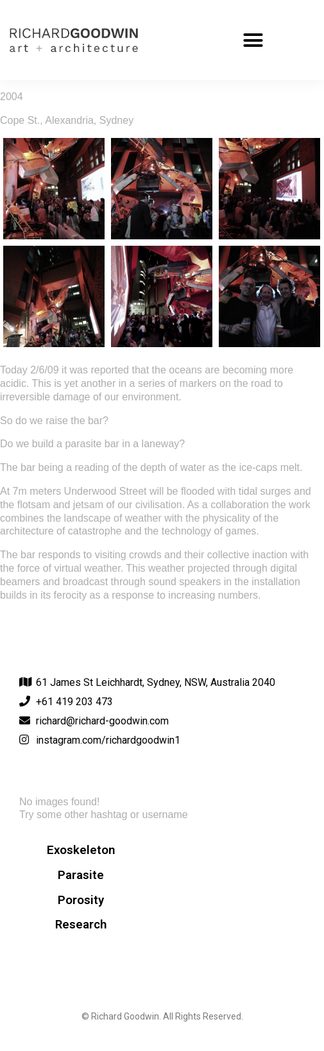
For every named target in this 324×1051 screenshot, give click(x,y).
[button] (253, 40)
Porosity (81, 900)
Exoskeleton (81, 850)
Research (81, 925)
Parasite (81, 875)
